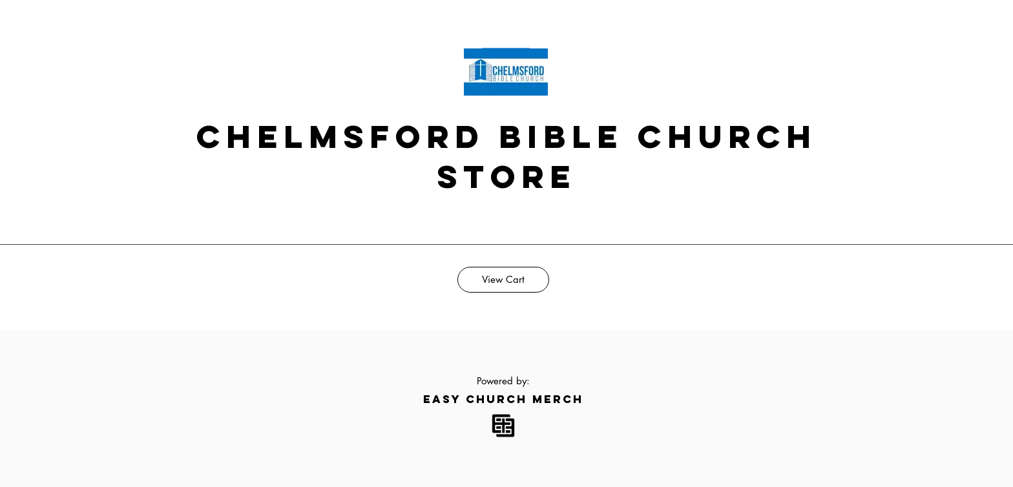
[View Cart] (503, 280)
